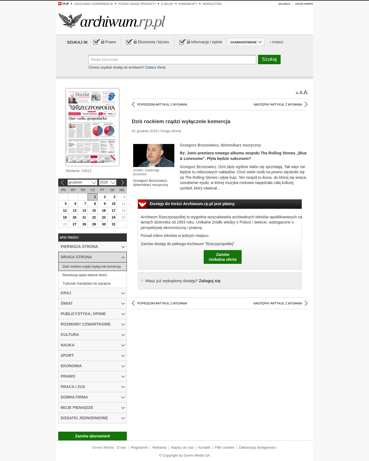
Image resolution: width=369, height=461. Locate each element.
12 (64, 211)
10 (113, 204)
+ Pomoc (277, 42)
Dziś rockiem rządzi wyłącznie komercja (92, 266)
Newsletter (212, 3)
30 (103, 224)
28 (84, 224)
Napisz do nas (182, 447)
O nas (121, 447)
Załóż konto (304, 3)
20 (74, 217)
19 (64, 217)
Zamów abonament (92, 436)
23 (103, 217)
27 (74, 224)
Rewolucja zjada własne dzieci (85, 275)
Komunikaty (188, 3)
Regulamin (139, 447)
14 (84, 211)
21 (84, 217)
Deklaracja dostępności (257, 447)
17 (113, 211)
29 (94, 224)
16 (103, 211)
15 (94, 211)
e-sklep (167, 3)
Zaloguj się (183, 280)
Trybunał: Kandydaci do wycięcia (86, 283)
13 (74, 211)
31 (113, 224)
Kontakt (204, 447)
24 (113, 217)
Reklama (159, 447)
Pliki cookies (225, 447)
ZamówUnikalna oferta (222, 257)
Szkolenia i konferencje (93, 3)
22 (94, 217)
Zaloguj (284, 3)
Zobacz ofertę (155, 67)
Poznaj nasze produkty (137, 3)
